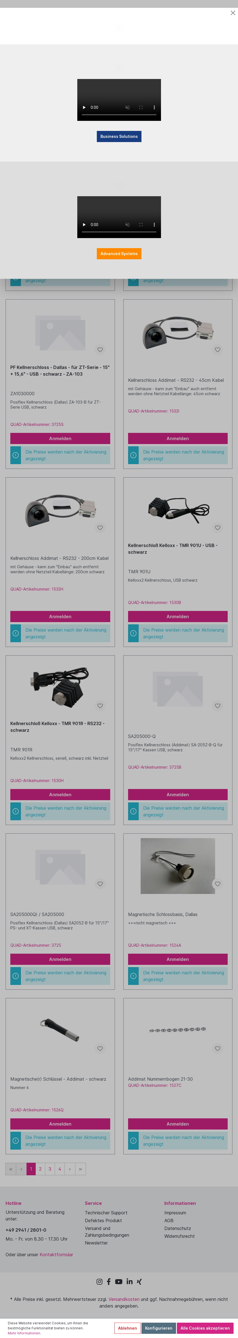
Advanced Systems (119, 316)
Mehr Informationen (24, 1333)
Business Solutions (119, 177)
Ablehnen (127, 1328)
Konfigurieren (158, 1328)
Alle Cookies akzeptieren (205, 1328)
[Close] (233, 11)
